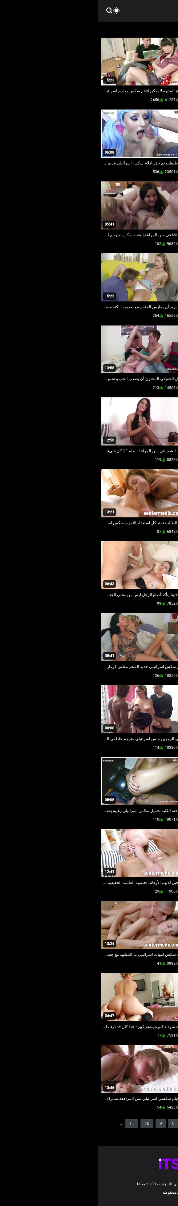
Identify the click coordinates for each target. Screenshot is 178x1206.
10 (48, 1123)
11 (33, 1123)
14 (162, 1133)
